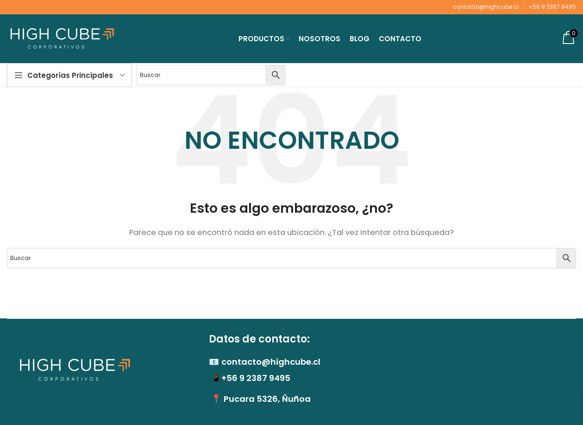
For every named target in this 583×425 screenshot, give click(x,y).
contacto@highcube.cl (486, 7)
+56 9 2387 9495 (552, 7)
